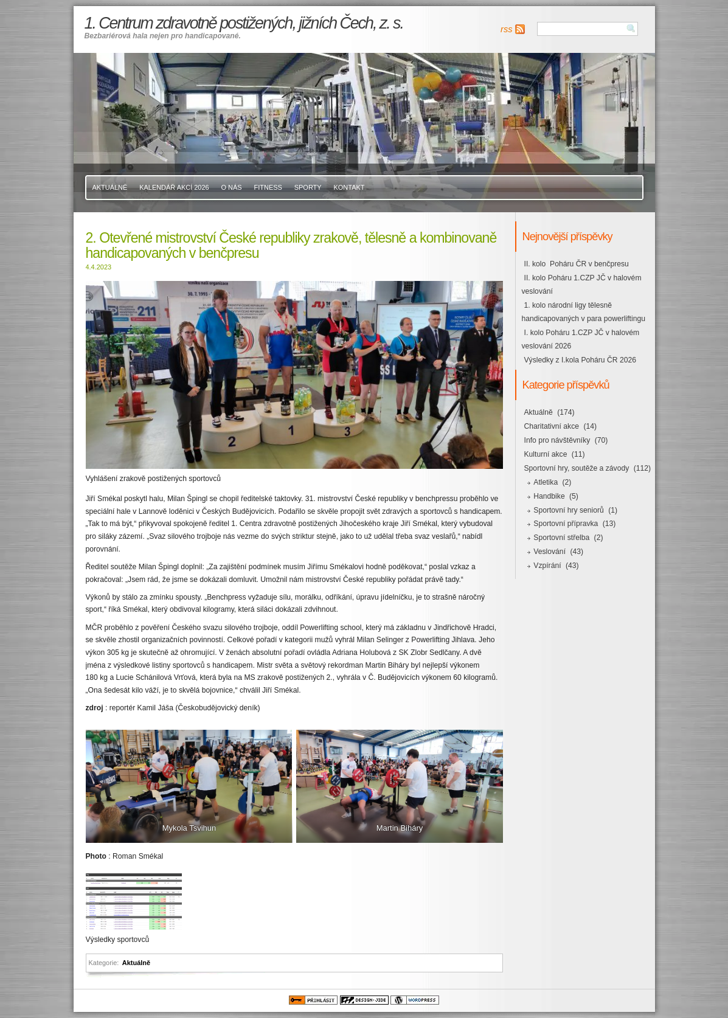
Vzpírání (547, 565)
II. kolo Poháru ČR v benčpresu (576, 264)
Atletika (545, 482)
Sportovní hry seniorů (568, 510)
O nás (231, 187)
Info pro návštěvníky (557, 440)
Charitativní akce (552, 426)
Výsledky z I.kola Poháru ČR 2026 (580, 360)
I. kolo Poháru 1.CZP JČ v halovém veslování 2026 (581, 339)
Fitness (268, 187)
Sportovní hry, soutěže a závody (576, 468)
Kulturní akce (545, 454)
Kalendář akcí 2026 (174, 187)
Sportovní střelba (561, 537)
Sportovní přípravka (565, 523)
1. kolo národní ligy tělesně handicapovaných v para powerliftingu (583, 312)
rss (506, 29)
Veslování (549, 551)
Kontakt (349, 187)
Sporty (308, 187)
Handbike (548, 496)
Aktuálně (110, 187)
